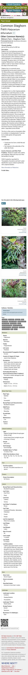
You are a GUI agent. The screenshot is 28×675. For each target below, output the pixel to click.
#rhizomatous (13, 323)
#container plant (5, 329)
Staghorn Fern (19, 39)
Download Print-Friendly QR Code (9, 628)
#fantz (19, 323)
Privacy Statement (11, 649)
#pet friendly (5, 321)
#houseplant (11, 319)
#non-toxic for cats (6, 327)
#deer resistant (5, 323)
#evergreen (4, 319)
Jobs (13, 666)
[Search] (12, 13)
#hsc (12, 329)
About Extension (5, 666)
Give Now (16, 671)
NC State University (6, 636)
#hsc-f (15, 329)
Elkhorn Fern (6, 39)
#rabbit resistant (12, 321)
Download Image (22, 232)
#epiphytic (17, 319)
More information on (9, 167)
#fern (22, 319)
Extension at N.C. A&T (7, 671)
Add (3, 203)
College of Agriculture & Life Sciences (11, 669)
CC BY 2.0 (24, 230)
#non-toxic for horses (7, 325)
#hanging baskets (22, 321)
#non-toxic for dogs (17, 325)
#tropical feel (15, 327)
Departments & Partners (7, 668)
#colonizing (21, 327)
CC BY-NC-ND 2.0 (22, 273)
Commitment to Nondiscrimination (15, 648)
